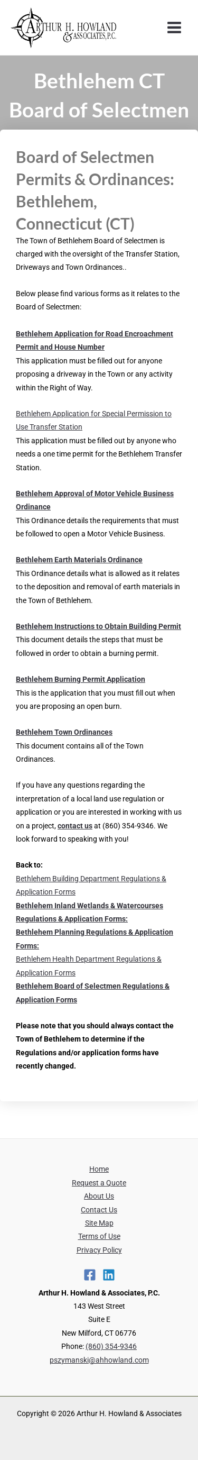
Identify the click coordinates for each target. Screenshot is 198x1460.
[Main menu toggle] (174, 27)
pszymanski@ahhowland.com (99, 1360)
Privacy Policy (99, 1250)
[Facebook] (89, 1275)
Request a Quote (99, 1183)
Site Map (99, 1223)
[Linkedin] (108, 1275)
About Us (99, 1196)
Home (99, 1169)
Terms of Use (99, 1236)
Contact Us (99, 1210)
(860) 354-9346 (111, 1346)
